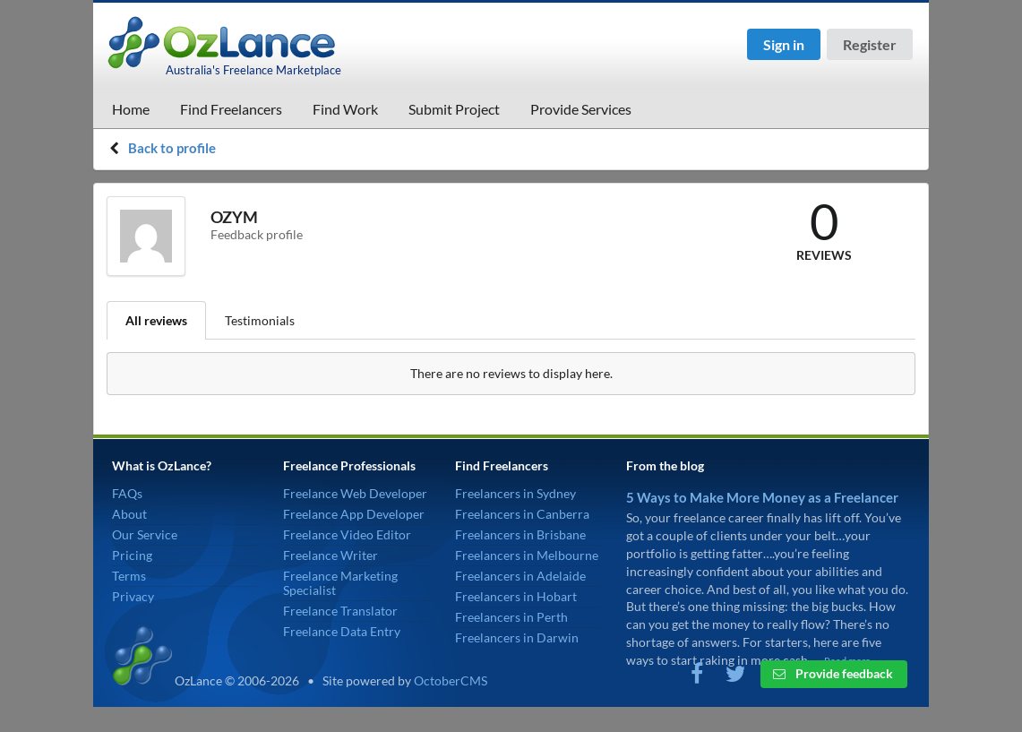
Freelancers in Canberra (522, 513)
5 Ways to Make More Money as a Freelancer (762, 497)
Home (131, 108)
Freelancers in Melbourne (526, 555)
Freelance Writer (330, 555)
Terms (129, 575)
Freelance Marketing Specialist (340, 583)
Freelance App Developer (354, 513)
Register (870, 44)
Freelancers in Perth (511, 616)
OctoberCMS (450, 680)
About (129, 513)
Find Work (345, 108)
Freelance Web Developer (355, 493)
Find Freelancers (231, 108)
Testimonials (260, 320)
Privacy (133, 596)
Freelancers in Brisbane (520, 534)
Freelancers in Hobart (516, 596)
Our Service (144, 534)
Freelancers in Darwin (517, 637)
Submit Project (454, 108)
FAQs (127, 493)
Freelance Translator (340, 610)
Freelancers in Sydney (515, 493)
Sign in (783, 44)
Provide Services (580, 108)
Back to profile (172, 148)
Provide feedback (832, 673)
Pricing (132, 555)
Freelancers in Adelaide (520, 575)
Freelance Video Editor (347, 534)
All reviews (156, 320)
